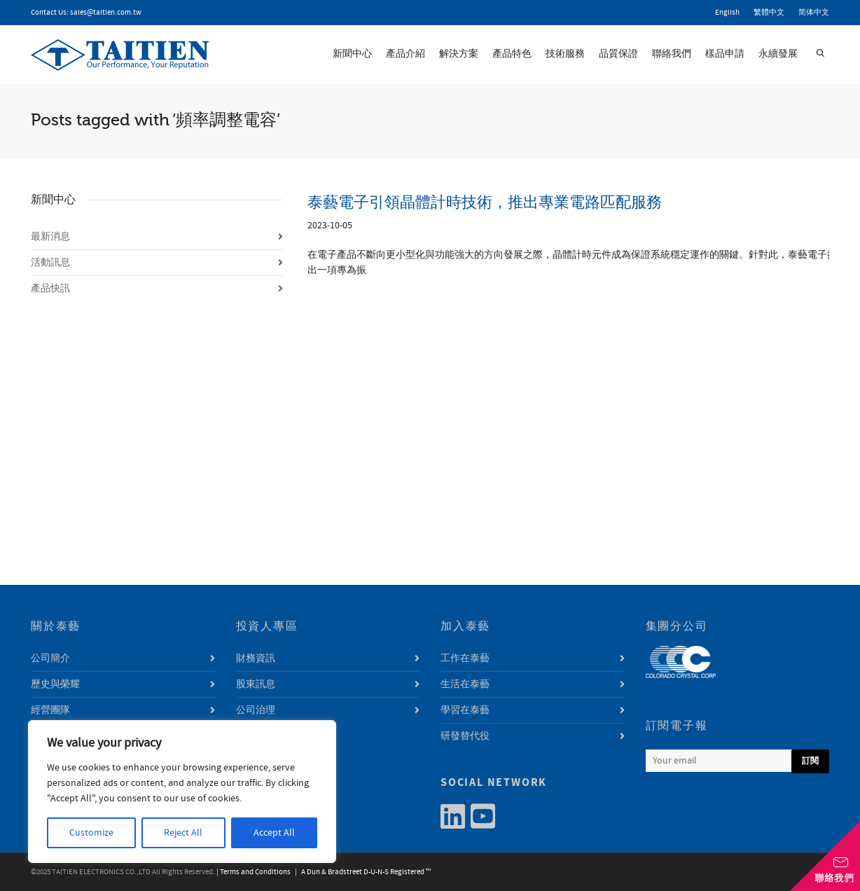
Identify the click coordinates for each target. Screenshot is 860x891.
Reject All (183, 833)
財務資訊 (255, 658)
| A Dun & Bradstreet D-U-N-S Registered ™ (361, 872)
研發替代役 (465, 736)
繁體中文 (769, 13)
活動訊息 (50, 262)
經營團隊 (50, 710)
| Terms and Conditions (253, 872)
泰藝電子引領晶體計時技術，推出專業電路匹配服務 (484, 202)
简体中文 (813, 13)
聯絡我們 (671, 54)
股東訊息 (255, 684)
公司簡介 (50, 658)
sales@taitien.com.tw (105, 13)
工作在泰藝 (465, 658)
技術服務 (565, 54)
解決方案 (458, 54)
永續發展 (778, 54)
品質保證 (618, 54)
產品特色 (512, 54)
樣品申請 (724, 54)
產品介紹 (405, 54)
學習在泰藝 (465, 710)
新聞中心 (352, 54)
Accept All (274, 833)
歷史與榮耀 (55, 684)
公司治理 (255, 710)
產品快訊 (50, 288)
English (727, 13)
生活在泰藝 (465, 684)
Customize (91, 833)
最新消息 (50, 236)
